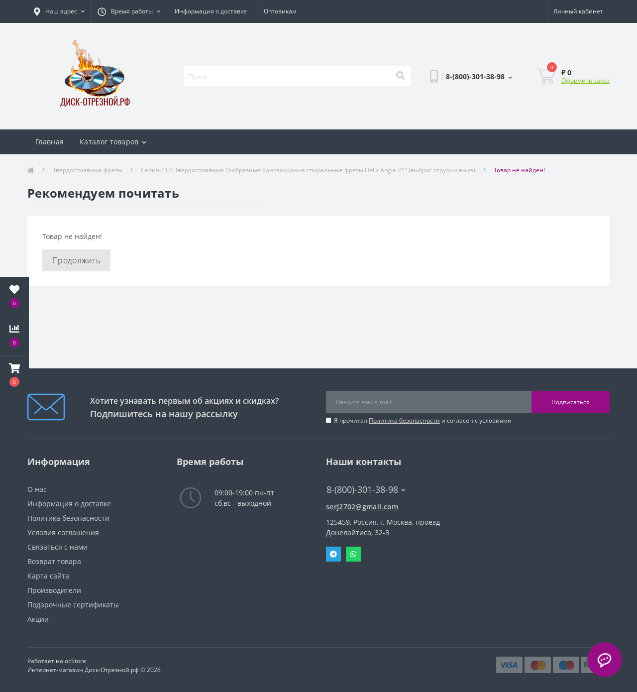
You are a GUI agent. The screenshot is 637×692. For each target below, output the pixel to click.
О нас (37, 489)
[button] (14, 374)
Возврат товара (54, 561)
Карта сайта (48, 575)
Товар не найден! (519, 170)
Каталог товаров (113, 141)
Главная (49, 141)
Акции (38, 619)
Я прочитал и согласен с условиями (423, 420)
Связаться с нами (57, 547)
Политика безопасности (404, 420)
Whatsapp (353, 554)
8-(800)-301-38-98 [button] (366, 489)
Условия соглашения (63, 532)
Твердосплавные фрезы (87, 170)
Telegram (333, 554)
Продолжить (76, 260)
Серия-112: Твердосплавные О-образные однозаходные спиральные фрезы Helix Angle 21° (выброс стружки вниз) (308, 170)
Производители (54, 590)
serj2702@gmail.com (362, 506)
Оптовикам (280, 11)
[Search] (400, 76)
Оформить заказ (585, 80)
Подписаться (570, 402)
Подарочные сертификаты (73, 604)
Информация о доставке (211, 11)
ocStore (75, 661)
